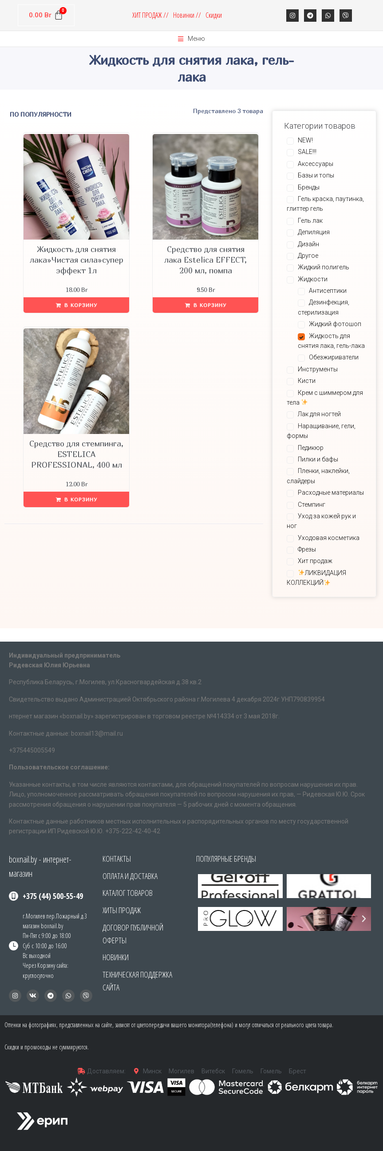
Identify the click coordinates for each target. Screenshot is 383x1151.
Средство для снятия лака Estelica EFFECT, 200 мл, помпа (205, 259)
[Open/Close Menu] (191, 39)
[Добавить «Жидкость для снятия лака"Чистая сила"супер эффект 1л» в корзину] (76, 305)
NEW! (305, 140)
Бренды (309, 187)
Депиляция (314, 232)
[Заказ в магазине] (67, 114)
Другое (308, 255)
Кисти (307, 380)
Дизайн (308, 244)
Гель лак (310, 220)
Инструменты (318, 369)
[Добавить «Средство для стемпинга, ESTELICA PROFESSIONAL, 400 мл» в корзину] (76, 499)
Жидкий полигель (323, 267)
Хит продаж (315, 560)
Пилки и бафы (318, 459)
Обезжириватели (334, 357)
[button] (205, 918)
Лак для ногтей (319, 414)
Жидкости (313, 279)
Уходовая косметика (328, 537)
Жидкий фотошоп (335, 323)
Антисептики (328, 290)
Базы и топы (316, 175)
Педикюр (311, 447)
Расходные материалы (331, 492)
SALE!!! (307, 151)
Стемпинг (311, 504)
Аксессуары (315, 163)
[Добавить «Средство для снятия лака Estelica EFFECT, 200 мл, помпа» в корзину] (205, 305)
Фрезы (307, 549)
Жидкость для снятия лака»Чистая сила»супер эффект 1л (76, 259)
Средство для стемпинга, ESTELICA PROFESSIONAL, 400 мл (76, 454)
